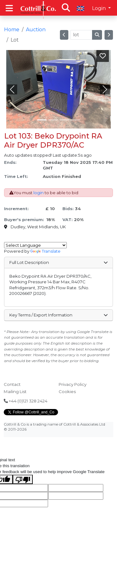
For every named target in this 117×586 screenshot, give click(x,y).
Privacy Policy (72, 384)
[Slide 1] (53, 120)
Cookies (67, 391)
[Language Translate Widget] (35, 245)
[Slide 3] (75, 120)
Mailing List (15, 391)
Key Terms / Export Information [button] (58, 314)
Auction (36, 30)
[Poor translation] (23, 479)
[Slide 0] (41, 120)
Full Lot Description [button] (58, 262)
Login (99, 8)
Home (11, 30)
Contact (12, 384)
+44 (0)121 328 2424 (25, 400)
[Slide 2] (64, 120)
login (38, 192)
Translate (45, 251)
